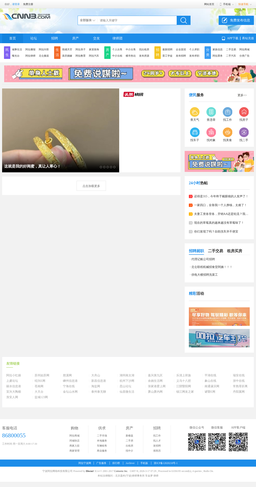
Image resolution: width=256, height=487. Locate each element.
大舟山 (95, 375)
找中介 (129, 450)
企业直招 (181, 49)
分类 (207, 52)
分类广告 (244, 55)
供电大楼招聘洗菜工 (204, 274)
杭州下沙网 (127, 381)
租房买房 (234, 251)
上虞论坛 (12, 381)
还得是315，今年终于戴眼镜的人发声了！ (221, 196)
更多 (242, 95)
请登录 (16, 4)
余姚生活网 (155, 381)
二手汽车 (231, 55)
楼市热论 (131, 55)
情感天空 (67, 49)
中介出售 (131, 49)
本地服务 (102, 440)
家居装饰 (94, 49)
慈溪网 (67, 375)
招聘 (54, 38)
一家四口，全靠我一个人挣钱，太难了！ (220, 205)
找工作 (157, 435)
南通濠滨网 (212, 386)
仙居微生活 (127, 392)
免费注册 (28, 4)
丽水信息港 (13, 386)
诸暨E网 (210, 392)
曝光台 (16, 55)
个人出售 (117, 49)
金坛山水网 (70, 392)
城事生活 (17, 49)
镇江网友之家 (185, 392)
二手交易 (231, 49)
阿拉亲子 (81, 49)
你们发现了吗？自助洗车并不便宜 (216, 231)
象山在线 (210, 381)
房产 (75, 38)
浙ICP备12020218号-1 (166, 463)
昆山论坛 (125, 386)
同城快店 (74, 440)
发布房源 (144, 55)
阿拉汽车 (94, 55)
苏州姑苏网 (42, 375)
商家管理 (74, 450)
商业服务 (102, 450)
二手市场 (102, 435)
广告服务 (101, 463)
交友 (96, 38)
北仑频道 (44, 55)
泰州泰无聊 (98, 392)
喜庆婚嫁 (67, 55)
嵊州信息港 (70, 381)
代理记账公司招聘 (203, 259)
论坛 (33, 38)
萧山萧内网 (155, 392)
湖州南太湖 (127, 375)
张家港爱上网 (157, 386)
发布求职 (194, 55)
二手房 (129, 440)
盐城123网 (41, 397)
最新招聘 (167, 49)
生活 (57, 52)
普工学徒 (167, 55)
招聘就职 (196, 251)
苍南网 (39, 386)
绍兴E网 (40, 381)
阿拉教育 (81, 55)
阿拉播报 (30, 49)
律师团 (117, 38)
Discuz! (90, 471)
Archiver (130, 463)
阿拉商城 (244, 49)
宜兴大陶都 (13, 392)
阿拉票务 (218, 55)
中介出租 (117, 55)
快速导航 (243, 4)
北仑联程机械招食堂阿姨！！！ (211, 267)
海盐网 (95, 386)
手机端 (227, 4)
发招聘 (157, 445)
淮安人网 (12, 397)
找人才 (157, 440)
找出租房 (144, 49)
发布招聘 (181, 55)
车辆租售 (102, 445)
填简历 (157, 450)
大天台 (39, 392)
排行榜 (116, 463)
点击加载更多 (91, 186)
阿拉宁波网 (84, 463)
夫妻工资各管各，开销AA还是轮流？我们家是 (222, 214)
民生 (7, 52)
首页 (12, 38)
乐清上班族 (183, 375)
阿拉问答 (44, 49)
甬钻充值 (248, 38)
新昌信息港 (98, 381)
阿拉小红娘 (13, 375)
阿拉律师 (30, 55)
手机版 (144, 463)
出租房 (129, 445)
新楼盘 (129, 435)
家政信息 (218, 49)
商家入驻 (74, 445)
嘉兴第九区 (155, 375)
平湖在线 (210, 375)
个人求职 (194, 49)
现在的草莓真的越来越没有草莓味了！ (219, 222)
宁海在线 (69, 386)
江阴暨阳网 (183, 386)
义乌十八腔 (183, 381)
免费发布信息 (240, 20)
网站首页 (209, 4)
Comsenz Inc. (121, 471)
